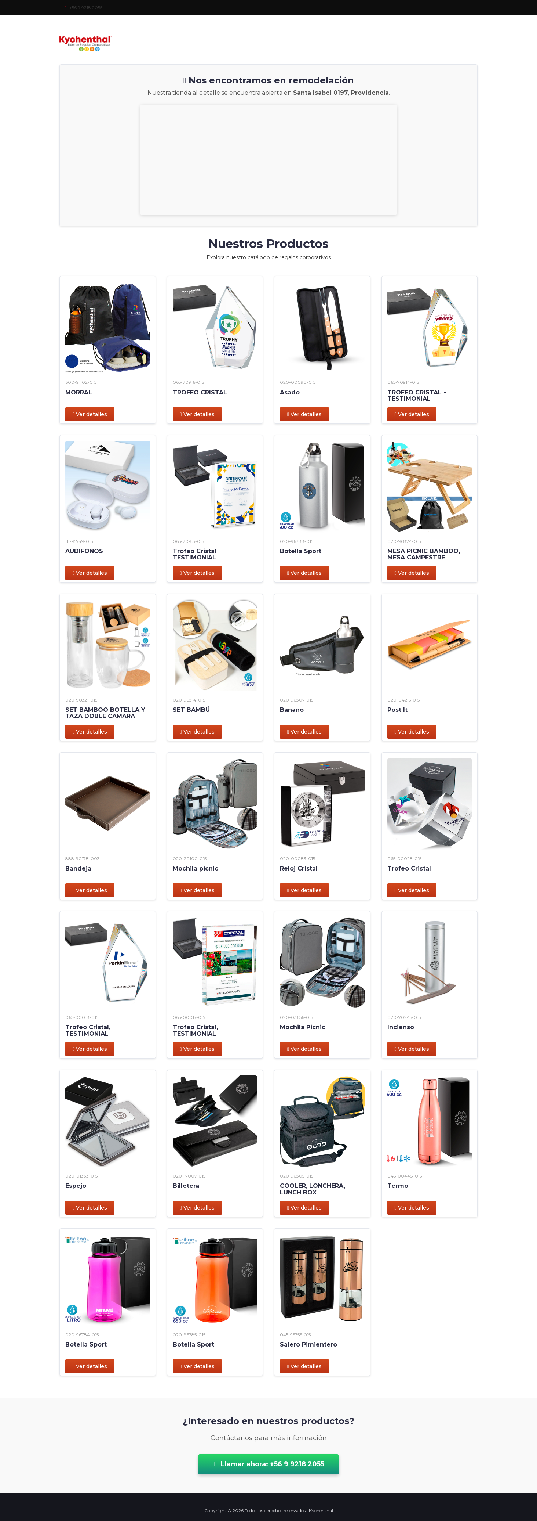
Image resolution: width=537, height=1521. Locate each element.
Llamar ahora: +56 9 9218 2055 (268, 1464)
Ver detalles (90, 414)
